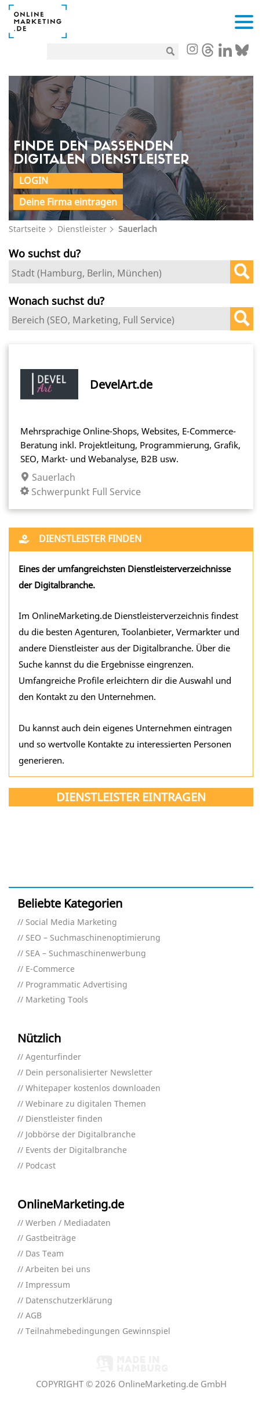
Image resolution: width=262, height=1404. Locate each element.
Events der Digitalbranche (76, 1150)
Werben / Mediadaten (68, 1223)
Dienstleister (82, 228)
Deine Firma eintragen (68, 202)
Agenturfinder (53, 1057)
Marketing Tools (57, 1000)
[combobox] (131, 271)
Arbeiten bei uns (58, 1269)
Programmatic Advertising (77, 985)
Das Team (45, 1254)
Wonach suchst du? (56, 300)
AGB (34, 1316)
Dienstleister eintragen (131, 797)
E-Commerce (50, 969)
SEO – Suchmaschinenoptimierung (93, 938)
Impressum (48, 1285)
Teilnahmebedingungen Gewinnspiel (98, 1331)
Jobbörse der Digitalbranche (81, 1135)
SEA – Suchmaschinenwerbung (86, 954)
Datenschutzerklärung (69, 1301)
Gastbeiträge (51, 1238)
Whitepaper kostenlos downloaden (93, 1088)
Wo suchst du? (45, 253)
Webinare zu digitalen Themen (86, 1104)
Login (33, 180)
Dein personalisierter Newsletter (89, 1073)
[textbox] (122, 273)
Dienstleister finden (64, 1119)
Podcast (41, 1166)
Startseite (27, 228)
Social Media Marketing (71, 922)
